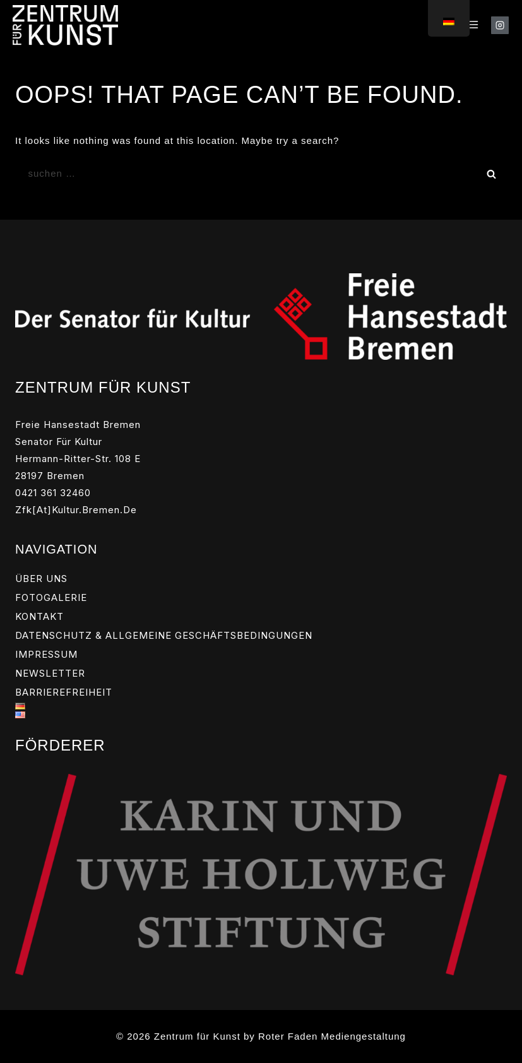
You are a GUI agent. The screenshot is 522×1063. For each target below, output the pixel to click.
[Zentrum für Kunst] (65, 25)
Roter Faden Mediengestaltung (332, 1036)
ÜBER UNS (41, 579)
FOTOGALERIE (51, 597)
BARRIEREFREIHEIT (63, 692)
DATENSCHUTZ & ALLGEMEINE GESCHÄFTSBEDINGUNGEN (163, 635)
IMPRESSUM (46, 654)
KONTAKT (39, 616)
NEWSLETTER (50, 673)
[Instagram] (500, 25)
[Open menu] (473, 25)
